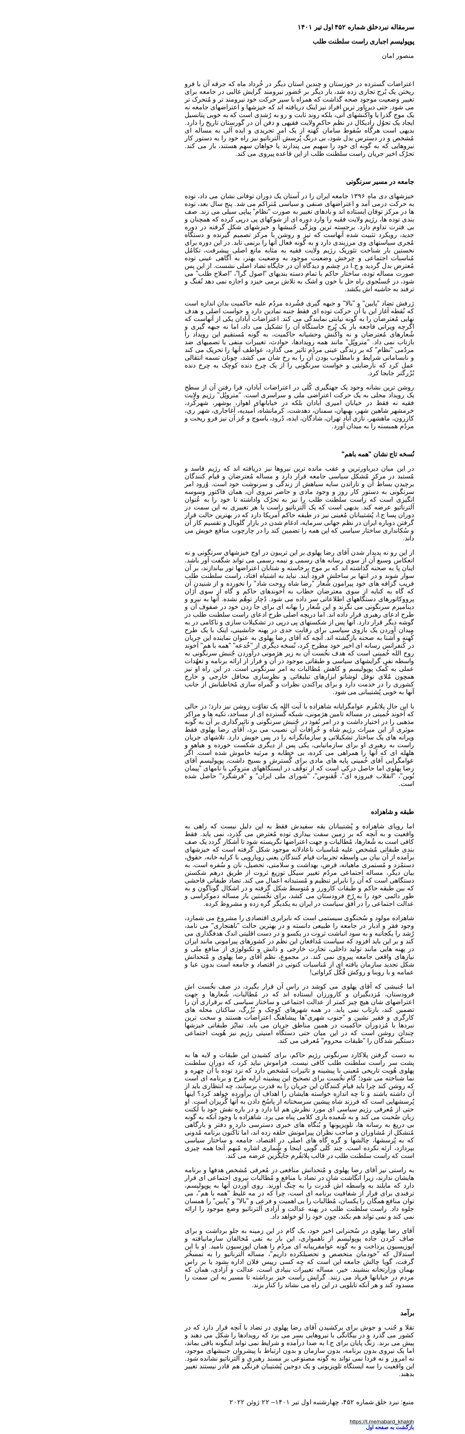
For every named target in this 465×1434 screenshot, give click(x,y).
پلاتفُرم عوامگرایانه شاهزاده (279, 706)
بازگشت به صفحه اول (323, 1427)
